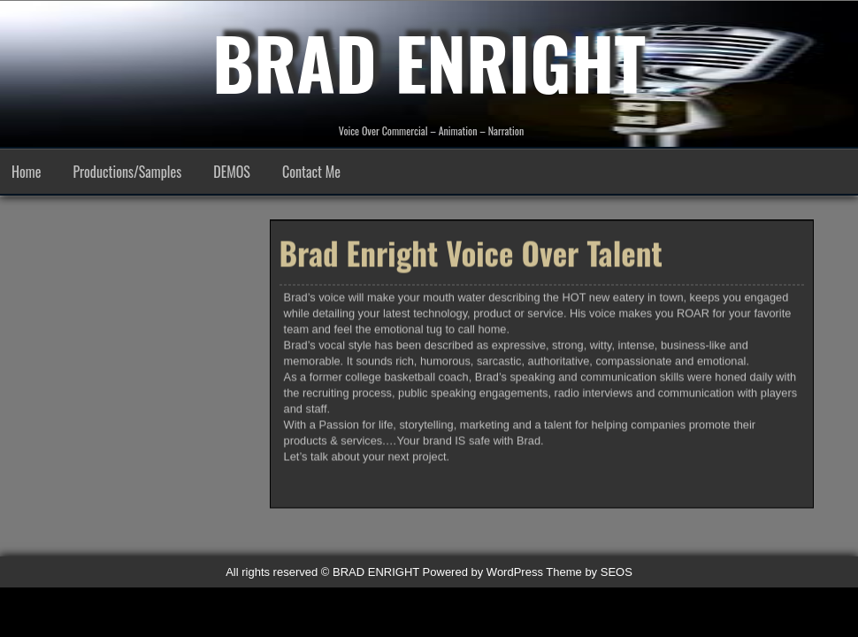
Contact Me (311, 171)
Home (26, 171)
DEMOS (231, 171)
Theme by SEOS (589, 572)
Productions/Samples (127, 171)
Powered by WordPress (483, 572)
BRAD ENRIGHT (429, 62)
